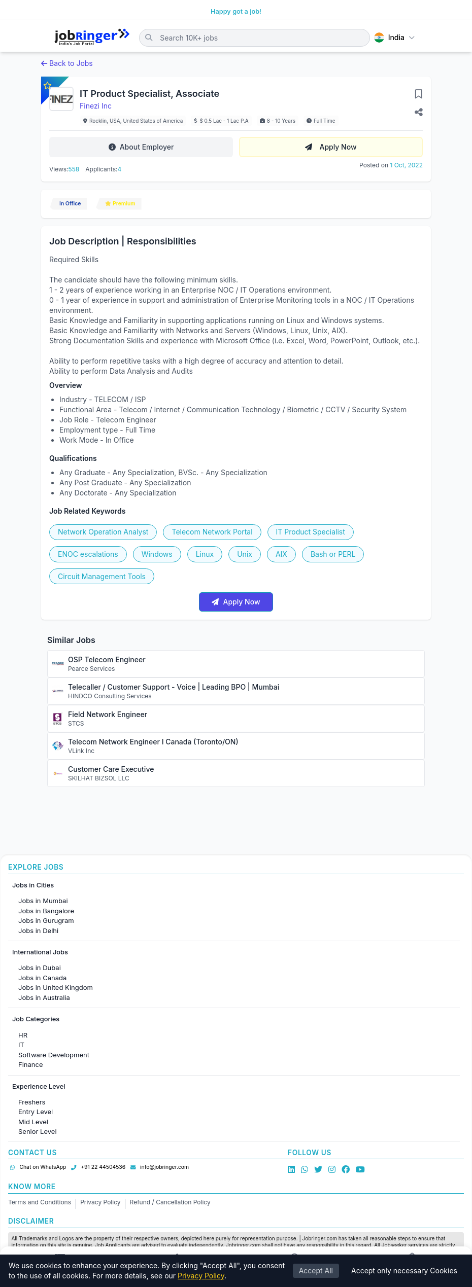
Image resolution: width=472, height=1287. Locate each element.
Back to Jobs (67, 63)
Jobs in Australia (44, 997)
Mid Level (33, 1122)
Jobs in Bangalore (46, 911)
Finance (30, 1064)
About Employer (141, 146)
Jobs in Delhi (38, 930)
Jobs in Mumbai (43, 901)
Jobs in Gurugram (46, 920)
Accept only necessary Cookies (404, 1271)
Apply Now (330, 146)
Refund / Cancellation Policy (170, 1202)
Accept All (316, 1271)
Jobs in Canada (42, 978)
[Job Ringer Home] (92, 37)
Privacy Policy (100, 1202)
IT (21, 1045)
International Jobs (40, 952)
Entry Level (35, 1111)
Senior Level (37, 1131)
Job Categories (35, 1019)
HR (22, 1035)
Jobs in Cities (33, 885)
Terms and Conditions (39, 1202)
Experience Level (38, 1086)
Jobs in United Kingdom (55, 987)
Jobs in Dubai (39, 967)
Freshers (31, 1102)
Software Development (53, 1055)
